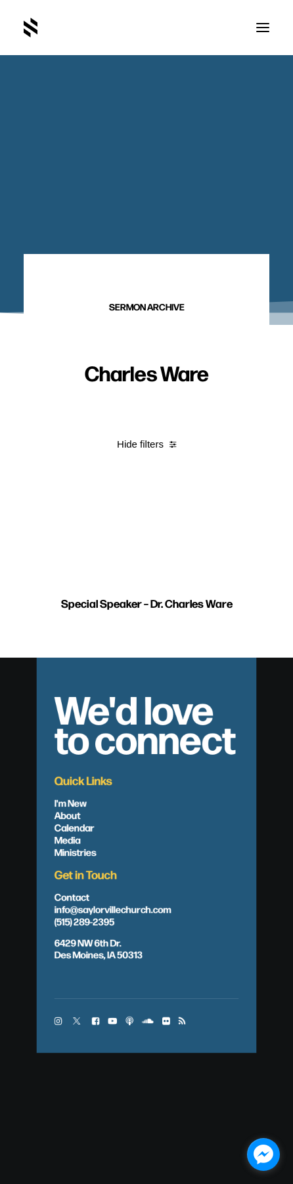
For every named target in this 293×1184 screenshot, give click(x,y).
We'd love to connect (145, 722)
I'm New (71, 802)
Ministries (76, 851)
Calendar (75, 827)
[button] (263, 27)
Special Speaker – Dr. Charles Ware (147, 627)
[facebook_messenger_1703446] (263, 1154)
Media (68, 838)
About (68, 814)
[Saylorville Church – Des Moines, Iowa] (30, 27)
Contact (72, 895)
